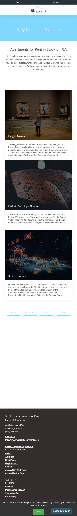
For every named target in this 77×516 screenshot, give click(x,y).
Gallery (8, 453)
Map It (56, 2)
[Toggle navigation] (5, 10)
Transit (63, 312)
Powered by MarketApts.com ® (19, 446)
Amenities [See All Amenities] (9, 457)
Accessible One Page (14, 473)
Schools (47, 312)
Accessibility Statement (15, 470)
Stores (14, 312)
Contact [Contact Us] (8, 467)
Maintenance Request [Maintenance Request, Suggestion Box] (15, 490)
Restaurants (30, 312)
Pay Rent (9, 486)
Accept (38, 511)
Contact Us (10, 436)
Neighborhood (11, 463)
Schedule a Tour (61, 511)
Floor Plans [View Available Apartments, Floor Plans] (10, 460)
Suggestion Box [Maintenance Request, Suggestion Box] (12, 493)
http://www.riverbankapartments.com (22, 440)
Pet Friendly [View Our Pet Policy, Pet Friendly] (10, 496)
